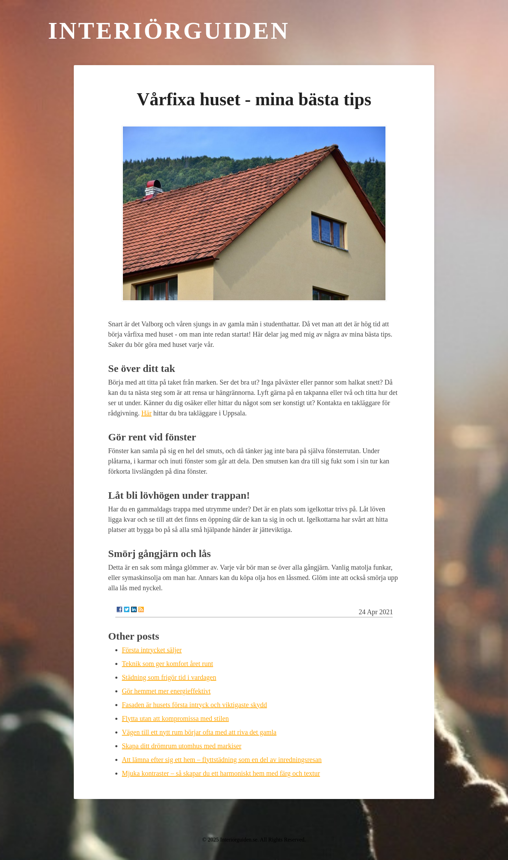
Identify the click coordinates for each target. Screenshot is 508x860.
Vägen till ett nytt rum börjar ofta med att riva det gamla (199, 732)
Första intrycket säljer (152, 650)
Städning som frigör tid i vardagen (169, 677)
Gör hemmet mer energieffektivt (166, 691)
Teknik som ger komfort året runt (167, 663)
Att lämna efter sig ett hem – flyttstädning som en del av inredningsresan (222, 759)
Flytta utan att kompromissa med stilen (175, 718)
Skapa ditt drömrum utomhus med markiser (181, 746)
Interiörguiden (169, 30)
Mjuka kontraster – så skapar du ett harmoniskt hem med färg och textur (221, 773)
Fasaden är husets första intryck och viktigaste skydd (194, 704)
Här (146, 413)
